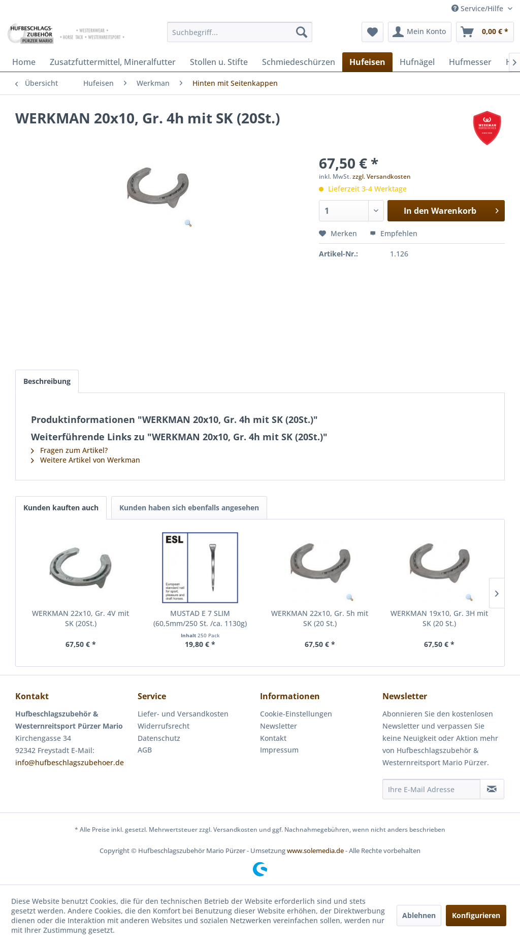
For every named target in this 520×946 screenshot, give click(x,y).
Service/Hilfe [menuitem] (478, 8)
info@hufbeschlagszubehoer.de (69, 762)
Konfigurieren (476, 915)
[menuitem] (240, 32)
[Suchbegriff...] (240, 32)
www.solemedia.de (315, 850)
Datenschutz (159, 738)
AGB (145, 750)
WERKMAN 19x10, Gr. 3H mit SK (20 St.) (439, 618)
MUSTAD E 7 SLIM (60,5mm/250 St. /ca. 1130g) (200, 618)
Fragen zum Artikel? (69, 450)
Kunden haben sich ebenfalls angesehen (189, 507)
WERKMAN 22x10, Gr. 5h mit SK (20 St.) (319, 618)
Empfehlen (393, 233)
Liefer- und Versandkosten (183, 714)
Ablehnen (419, 915)
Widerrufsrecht (163, 726)
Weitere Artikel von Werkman (85, 460)
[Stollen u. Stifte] (219, 62)
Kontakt (273, 738)
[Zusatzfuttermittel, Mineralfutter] (113, 62)
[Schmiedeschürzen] (298, 62)
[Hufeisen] (367, 62)
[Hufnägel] (417, 62)
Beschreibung (47, 381)
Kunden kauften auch (61, 507)
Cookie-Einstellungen (296, 714)
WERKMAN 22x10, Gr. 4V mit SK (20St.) (80, 618)
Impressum (279, 750)
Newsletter (278, 726)
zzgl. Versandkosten (381, 176)
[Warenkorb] (485, 32)
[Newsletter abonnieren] (492, 789)
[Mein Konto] (419, 32)
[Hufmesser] (470, 62)
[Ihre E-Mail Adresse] (431, 789)
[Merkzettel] (372, 32)
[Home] (24, 62)
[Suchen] (301, 32)
